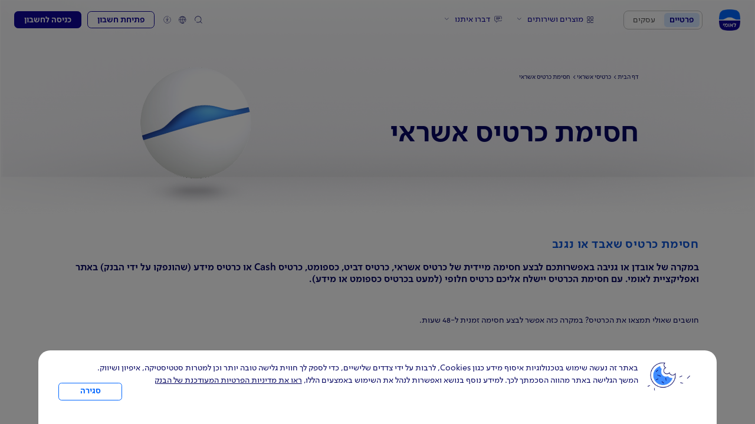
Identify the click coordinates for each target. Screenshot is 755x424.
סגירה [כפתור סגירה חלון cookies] (90, 391)
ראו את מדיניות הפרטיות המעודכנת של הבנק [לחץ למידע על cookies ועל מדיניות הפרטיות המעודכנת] (228, 380)
